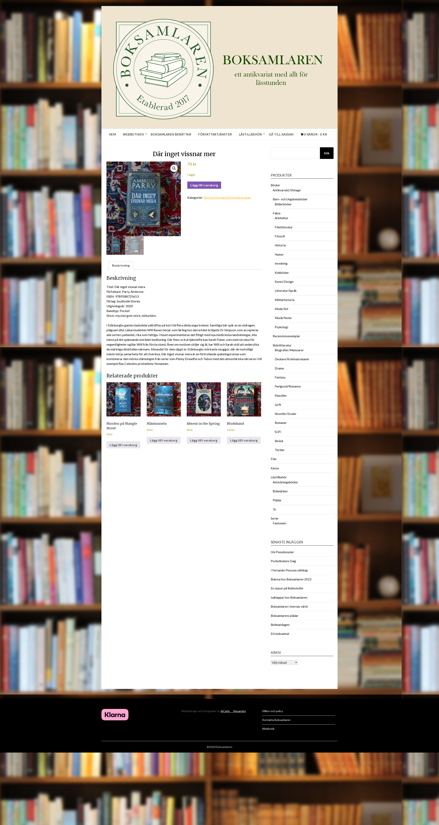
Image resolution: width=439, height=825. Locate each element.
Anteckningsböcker (285, 482)
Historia (280, 245)
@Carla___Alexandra (233, 711)
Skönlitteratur (282, 345)
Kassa (275, 468)
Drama (279, 368)
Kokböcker (282, 272)
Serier (275, 518)
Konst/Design (284, 281)
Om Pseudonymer (282, 552)
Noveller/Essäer (286, 414)
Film (273, 459)
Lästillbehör (250, 134)
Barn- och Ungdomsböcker (290, 199)
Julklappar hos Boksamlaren (289, 597)
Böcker (209, 197)
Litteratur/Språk (286, 290)
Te (274, 509)
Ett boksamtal (280, 633)
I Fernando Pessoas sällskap (289, 570)
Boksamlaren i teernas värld (289, 606)
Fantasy (280, 377)
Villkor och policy (272, 711)
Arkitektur (281, 218)
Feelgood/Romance (288, 386)
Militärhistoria (284, 300)
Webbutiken (133, 134)
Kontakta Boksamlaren (276, 720)
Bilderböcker (283, 204)
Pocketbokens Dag (283, 561)
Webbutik (268, 728)
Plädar (277, 500)
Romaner (281, 423)
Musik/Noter (283, 318)
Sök (327, 153)
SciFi (278, 432)
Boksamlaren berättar (171, 134)
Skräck (279, 441)
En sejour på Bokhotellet (287, 588)
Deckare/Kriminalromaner (233, 197)
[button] (174, 168)
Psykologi (281, 327)
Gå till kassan (281, 134)
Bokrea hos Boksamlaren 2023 (291, 579)
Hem (112, 134)
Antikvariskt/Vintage (287, 190)
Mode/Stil (281, 309)
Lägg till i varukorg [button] (123, 445)
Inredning (281, 263)
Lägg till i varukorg (204, 185)
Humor (279, 254)
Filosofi (280, 236)
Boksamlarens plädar (284, 615)
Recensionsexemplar (286, 336)
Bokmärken (280, 491)
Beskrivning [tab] (121, 265)
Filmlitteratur (284, 227)
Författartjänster (215, 134)
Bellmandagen (280, 624)
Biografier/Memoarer (289, 350)
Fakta (276, 213)
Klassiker (281, 395)
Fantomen (279, 523)
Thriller (280, 450)
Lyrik (278, 404)
